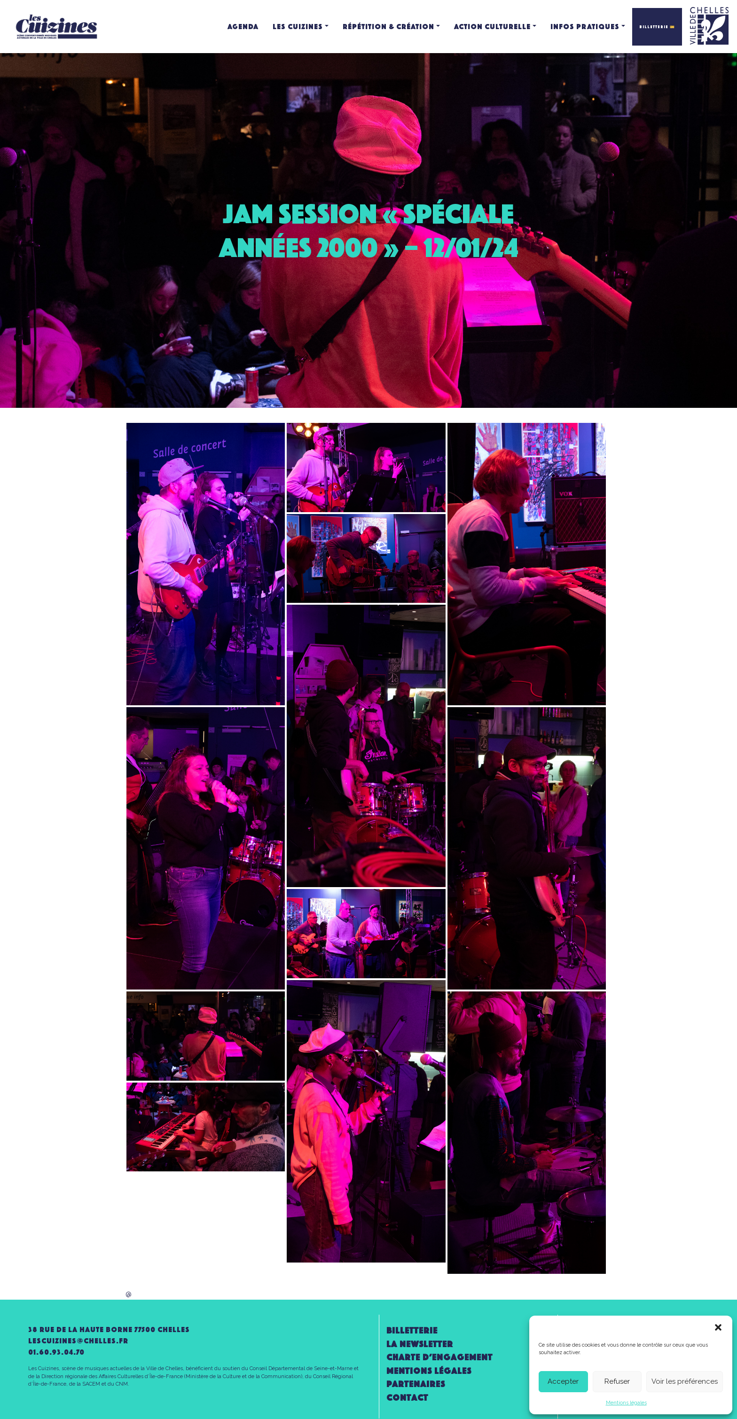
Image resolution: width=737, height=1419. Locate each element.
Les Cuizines (298, 26)
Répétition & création (388, 26)
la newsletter (419, 1344)
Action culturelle (492, 26)
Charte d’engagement (439, 1357)
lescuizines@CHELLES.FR (78, 1340)
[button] (718, 1327)
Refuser (617, 1381)
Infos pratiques (584, 26)
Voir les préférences (684, 1381)
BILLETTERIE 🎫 (657, 26)
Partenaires (415, 1384)
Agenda (243, 26)
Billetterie (412, 1330)
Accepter (563, 1381)
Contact (407, 1397)
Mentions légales (626, 1403)
